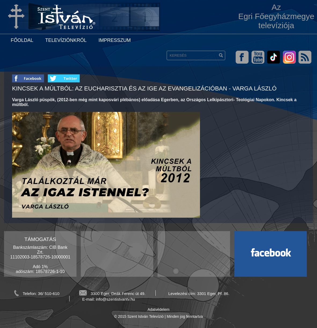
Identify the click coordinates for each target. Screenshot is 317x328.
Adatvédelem (159, 309)
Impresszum (115, 40)
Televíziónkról (65, 40)
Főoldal (22, 40)
